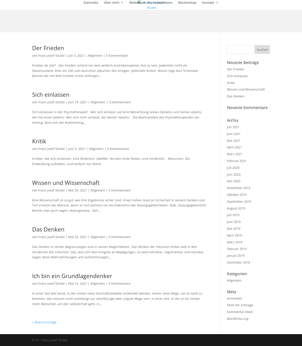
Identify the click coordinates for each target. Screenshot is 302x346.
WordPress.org (238, 319)
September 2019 (239, 201)
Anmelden (234, 298)
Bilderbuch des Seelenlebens (151, 3)
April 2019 (234, 235)
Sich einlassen (51, 94)
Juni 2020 (234, 174)
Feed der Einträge (240, 305)
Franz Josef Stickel (51, 55)
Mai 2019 (233, 228)
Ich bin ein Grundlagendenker (72, 276)
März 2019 (234, 242)
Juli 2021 (233, 127)
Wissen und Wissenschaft (65, 183)
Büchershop (187, 3)
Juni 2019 (234, 222)
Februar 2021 (237, 161)
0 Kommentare (117, 55)
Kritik (39, 141)
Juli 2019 (233, 215)
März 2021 (234, 154)
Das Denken (48, 229)
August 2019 (236, 208)
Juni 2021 (234, 134)
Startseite (90, 3)
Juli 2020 (233, 168)
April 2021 (234, 147)
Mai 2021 (233, 140)
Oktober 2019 (237, 195)
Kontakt (208, 3)
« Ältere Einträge (44, 322)
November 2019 (238, 188)
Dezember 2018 (238, 262)
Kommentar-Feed (239, 312)
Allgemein (95, 55)
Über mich (111, 3)
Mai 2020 (233, 181)
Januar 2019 (236, 255)
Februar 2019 (237, 249)
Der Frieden (48, 48)
